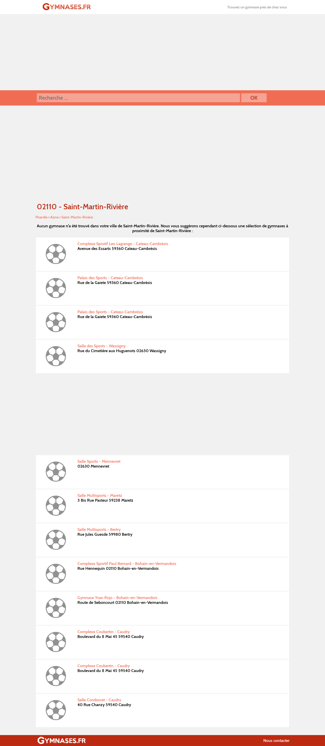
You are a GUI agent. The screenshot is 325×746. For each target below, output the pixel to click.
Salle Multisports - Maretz (99, 495)
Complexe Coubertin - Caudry (103, 631)
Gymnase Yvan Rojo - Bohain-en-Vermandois (117, 597)
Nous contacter (276, 740)
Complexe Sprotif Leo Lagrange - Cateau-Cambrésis (122, 243)
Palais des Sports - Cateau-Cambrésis (110, 277)
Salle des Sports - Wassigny (101, 346)
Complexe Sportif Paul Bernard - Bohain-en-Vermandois (126, 563)
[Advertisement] (162, 52)
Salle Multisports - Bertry (99, 529)
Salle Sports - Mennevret (98, 461)
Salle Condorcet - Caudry (99, 699)
